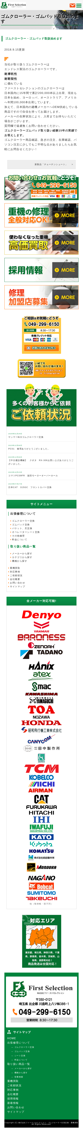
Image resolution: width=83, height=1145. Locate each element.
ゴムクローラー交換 (23, 521)
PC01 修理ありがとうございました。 (29, 449)
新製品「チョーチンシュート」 (52, 164)
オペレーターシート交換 (26, 532)
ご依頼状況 (16, 575)
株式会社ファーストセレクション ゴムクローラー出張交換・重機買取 (48, 1123)
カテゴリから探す (22, 557)
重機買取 (15, 568)
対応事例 (15, 571)
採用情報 (13, 1098)
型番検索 (18, 1077)
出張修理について (23, 513)
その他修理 (18, 535)
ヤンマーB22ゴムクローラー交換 (25, 437)
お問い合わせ (17, 582)
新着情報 (13, 1103)
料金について (19, 539)
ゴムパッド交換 (21, 524)
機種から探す (19, 561)
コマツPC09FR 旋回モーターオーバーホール (33, 475)
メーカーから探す (22, 553)
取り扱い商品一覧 (18, 1064)
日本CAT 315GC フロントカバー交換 (30, 487)
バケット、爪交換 (22, 528)
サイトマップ (17, 586)
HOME (11, 1038)
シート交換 (20, 1055)
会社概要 (15, 579)
